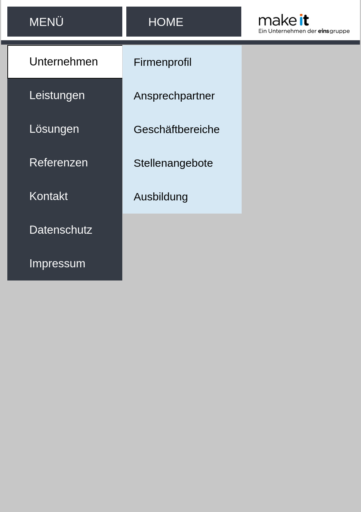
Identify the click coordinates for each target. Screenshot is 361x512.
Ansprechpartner (174, 96)
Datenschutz (60, 229)
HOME (165, 22)
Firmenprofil (162, 62)
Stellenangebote (173, 163)
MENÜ (46, 22)
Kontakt (48, 196)
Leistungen (57, 95)
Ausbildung (161, 197)
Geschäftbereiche (177, 129)
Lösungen (54, 129)
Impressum (57, 263)
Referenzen (58, 162)
